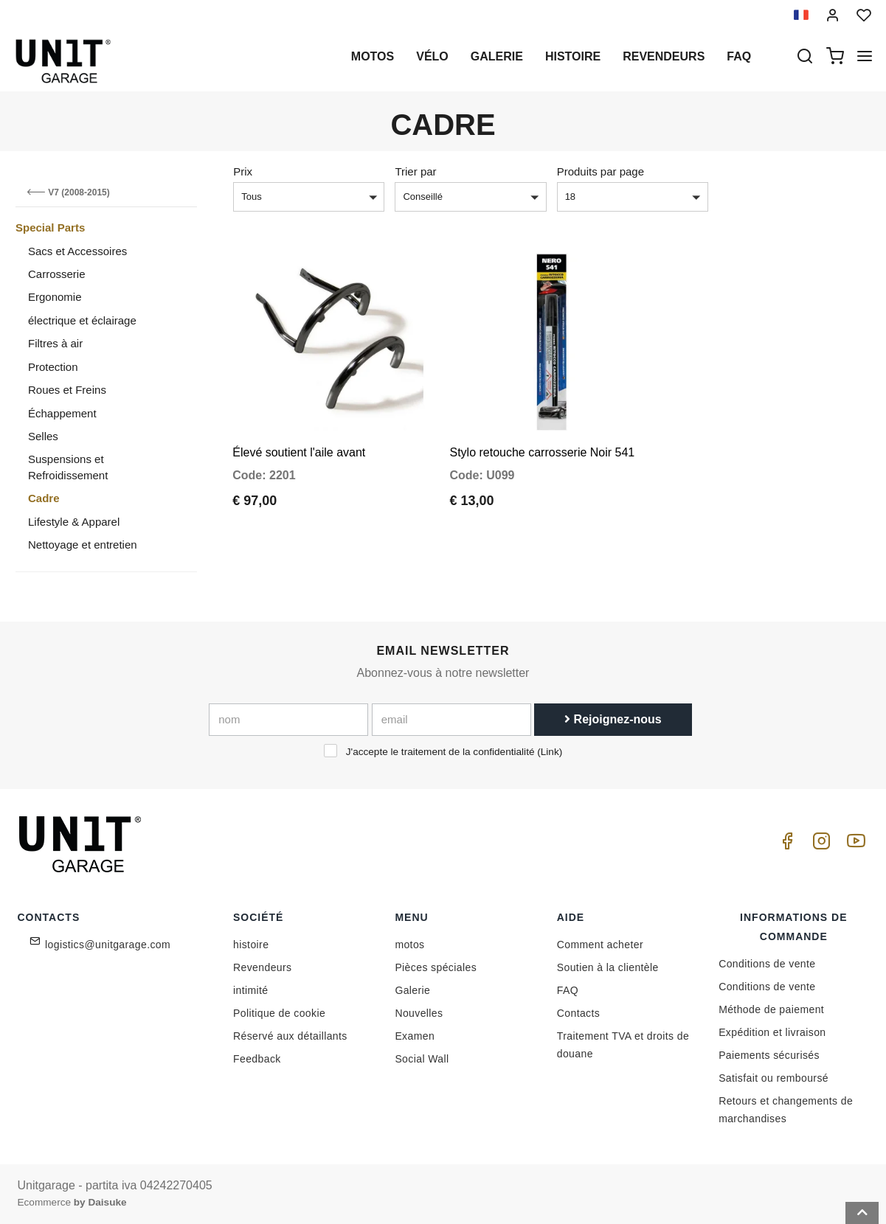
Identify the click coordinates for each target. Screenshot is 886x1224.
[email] (451, 719)
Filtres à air (55, 343)
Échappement (62, 413)
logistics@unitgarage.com (107, 944)
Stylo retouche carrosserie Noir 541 (541, 435)
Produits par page (600, 171)
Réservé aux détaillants (290, 1036)
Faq (739, 56)
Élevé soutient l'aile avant (298, 435)
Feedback (257, 1059)
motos (372, 56)
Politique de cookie (279, 1013)
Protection (53, 367)
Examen (415, 1036)
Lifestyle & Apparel (74, 521)
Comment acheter (600, 944)
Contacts (578, 1013)
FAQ (567, 990)
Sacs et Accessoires (77, 251)
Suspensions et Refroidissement (68, 467)
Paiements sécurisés (769, 1055)
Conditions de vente (767, 964)
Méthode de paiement (771, 1009)
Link (550, 751)
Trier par (415, 171)
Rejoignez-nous (613, 719)
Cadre (44, 498)
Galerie (497, 56)
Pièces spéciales (436, 967)
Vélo (432, 56)
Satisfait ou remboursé (773, 1078)
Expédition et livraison (772, 1032)
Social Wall (422, 1059)
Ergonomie (55, 297)
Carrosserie (57, 274)
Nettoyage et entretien (82, 544)
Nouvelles (419, 1013)
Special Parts (50, 227)
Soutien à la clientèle (608, 967)
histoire (573, 56)
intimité (251, 990)
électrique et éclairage (82, 320)
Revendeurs (664, 56)
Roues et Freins (67, 389)
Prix (242, 171)
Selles (43, 436)
